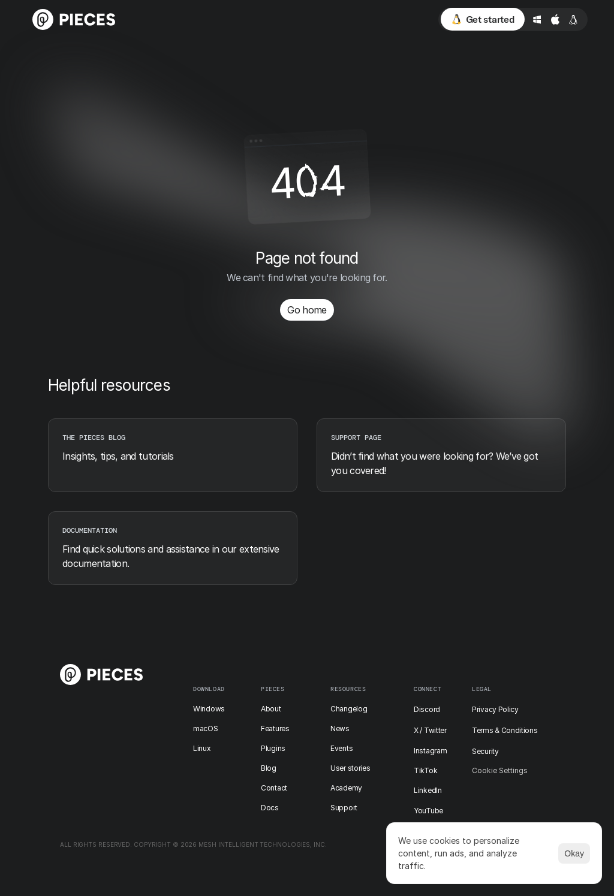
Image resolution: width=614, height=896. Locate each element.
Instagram (430, 750)
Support (343, 807)
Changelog (348, 708)
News (340, 728)
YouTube (428, 810)
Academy (346, 787)
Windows (209, 708)
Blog (268, 768)
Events (341, 748)
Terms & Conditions (505, 730)
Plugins (273, 748)
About (271, 708)
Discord (427, 709)
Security (485, 751)
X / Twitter (430, 730)
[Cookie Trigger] (500, 770)
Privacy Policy (495, 709)
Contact (274, 787)
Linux (202, 748)
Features (275, 728)
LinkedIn (428, 790)
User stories (350, 768)
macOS (205, 728)
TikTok (425, 770)
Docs (270, 807)
